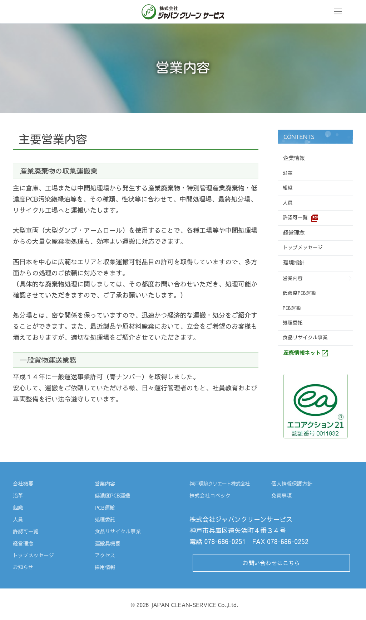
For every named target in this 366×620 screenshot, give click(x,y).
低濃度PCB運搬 (299, 292)
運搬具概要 (109, 543)
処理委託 (293, 322)
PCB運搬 (292, 308)
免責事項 (282, 495)
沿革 (288, 173)
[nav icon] (337, 11)
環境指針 (295, 262)
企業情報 (295, 158)
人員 (288, 202)
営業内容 (293, 278)
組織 (288, 187)
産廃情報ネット (306, 353)
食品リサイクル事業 (305, 337)
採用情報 (106, 567)
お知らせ (24, 567)
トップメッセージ (303, 247)
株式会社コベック (212, 495)
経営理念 (295, 232)
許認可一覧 (301, 218)
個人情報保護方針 (294, 483)
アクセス (106, 555)
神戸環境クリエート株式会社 (222, 483)
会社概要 (24, 483)
